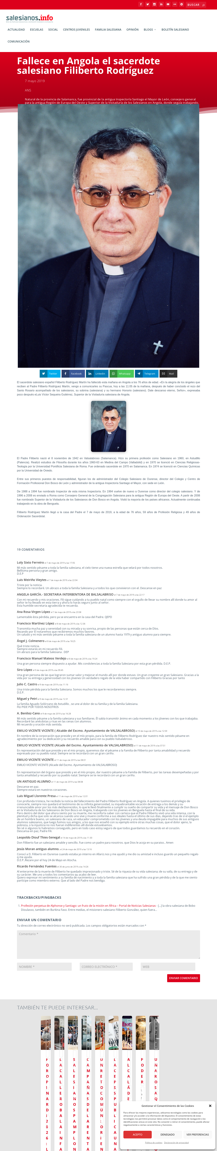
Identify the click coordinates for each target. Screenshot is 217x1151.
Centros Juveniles (76, 32)
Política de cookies (153, 1142)
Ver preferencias (197, 1134)
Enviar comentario (183, 980)
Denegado (168, 1134)
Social (53, 32)
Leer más (28, 1115)
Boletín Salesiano (175, 32)
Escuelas (36, 32)
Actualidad (16, 32)
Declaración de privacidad (176, 1142)
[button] (210, 1105)
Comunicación (19, 44)
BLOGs (148, 32)
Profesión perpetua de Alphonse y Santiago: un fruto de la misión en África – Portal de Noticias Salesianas (88, 908)
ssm (60, 1024)
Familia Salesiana (108, 32)
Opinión (132, 32)
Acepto (137, 1134)
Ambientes (41, 1024)
